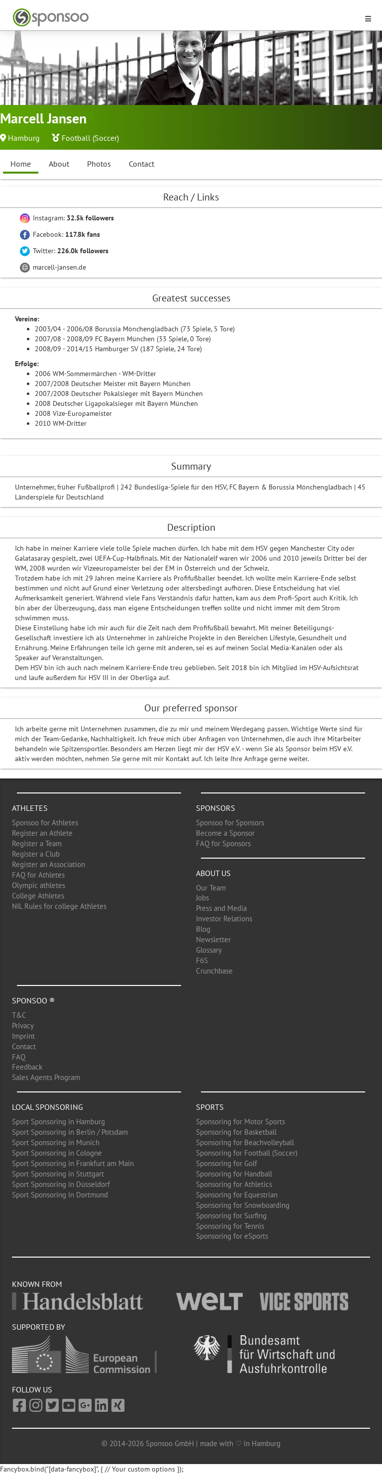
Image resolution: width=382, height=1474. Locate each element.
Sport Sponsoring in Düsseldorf (61, 1184)
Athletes (30, 808)
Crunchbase (214, 971)
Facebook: (60, 234)
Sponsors (215, 808)
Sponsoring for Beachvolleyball (245, 1142)
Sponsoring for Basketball (236, 1132)
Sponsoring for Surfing (231, 1215)
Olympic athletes (38, 885)
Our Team (211, 887)
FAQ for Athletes (38, 875)
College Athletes (38, 895)
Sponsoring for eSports (232, 1236)
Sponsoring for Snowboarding (242, 1205)
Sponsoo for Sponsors (230, 822)
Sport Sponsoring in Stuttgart (58, 1174)
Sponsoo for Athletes (45, 822)
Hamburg (24, 138)
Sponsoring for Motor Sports (240, 1121)
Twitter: (64, 250)
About (59, 164)
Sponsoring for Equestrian (237, 1194)
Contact (141, 164)
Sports (210, 1107)
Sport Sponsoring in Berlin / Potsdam (70, 1132)
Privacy (23, 1025)
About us (213, 873)
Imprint (23, 1036)
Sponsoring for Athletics (234, 1184)
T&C (19, 1015)
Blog (203, 929)
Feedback (27, 1067)
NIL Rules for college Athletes (59, 906)
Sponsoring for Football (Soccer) (246, 1153)
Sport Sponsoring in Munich (55, 1142)
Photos (99, 164)
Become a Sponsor (225, 833)
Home (20, 164)
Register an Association (48, 864)
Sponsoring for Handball (234, 1174)
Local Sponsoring (47, 1107)
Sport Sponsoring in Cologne (57, 1153)
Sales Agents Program (46, 1077)
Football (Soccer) (90, 138)
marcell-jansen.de (53, 267)
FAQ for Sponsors (223, 843)
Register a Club (36, 854)
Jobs (202, 897)
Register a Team (37, 843)
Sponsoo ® (33, 1000)
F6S (202, 960)
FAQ (18, 1057)
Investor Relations (224, 918)
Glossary (209, 950)
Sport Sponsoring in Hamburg (58, 1121)
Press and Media (221, 908)
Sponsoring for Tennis (230, 1226)
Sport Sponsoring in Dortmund (60, 1194)
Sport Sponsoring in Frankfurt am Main (73, 1163)
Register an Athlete (42, 833)
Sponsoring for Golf (226, 1163)
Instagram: (67, 217)
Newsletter (213, 939)
